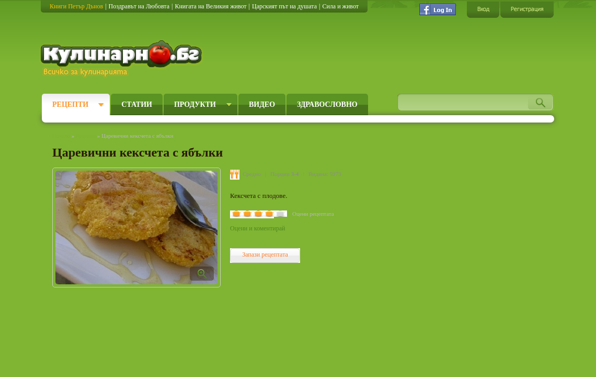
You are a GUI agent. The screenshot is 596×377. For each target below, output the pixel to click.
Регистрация (527, 9)
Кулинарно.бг (122, 59)
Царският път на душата (284, 6)
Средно (252, 174)
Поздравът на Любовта (139, 6)
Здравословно (327, 104)
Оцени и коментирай (257, 228)
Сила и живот (340, 6)
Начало (61, 135)
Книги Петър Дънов (76, 6)
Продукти (195, 104)
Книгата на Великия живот (210, 6)
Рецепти (70, 104)
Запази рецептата (265, 254)
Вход (483, 9)
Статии (136, 104)
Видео (262, 104)
